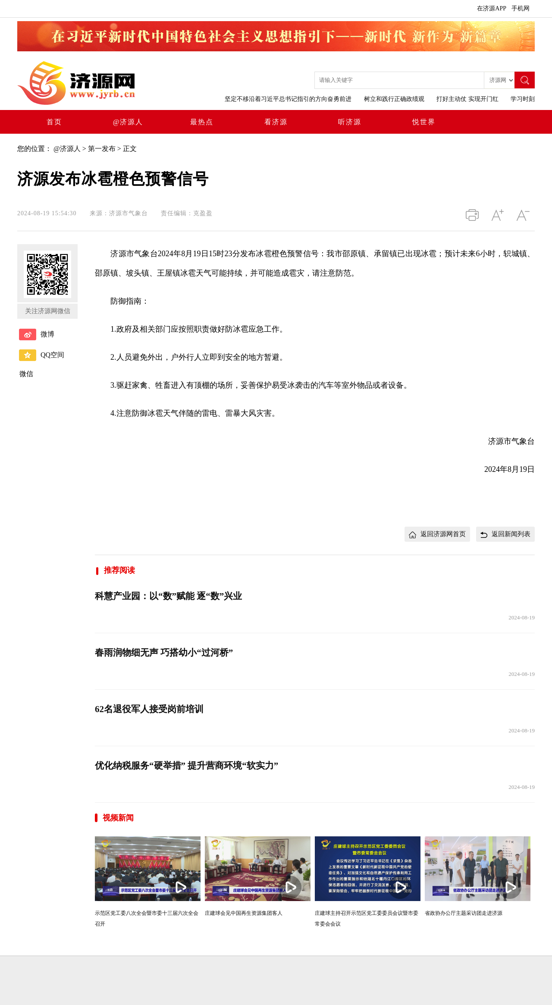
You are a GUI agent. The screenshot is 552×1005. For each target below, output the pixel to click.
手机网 (520, 8)
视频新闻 (118, 817)
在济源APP (491, 8)
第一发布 (102, 148)
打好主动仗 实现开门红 (467, 99)
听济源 (349, 122)
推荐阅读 (115, 570)
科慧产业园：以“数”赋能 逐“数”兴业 (168, 596)
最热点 (201, 122)
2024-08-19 (521, 617)
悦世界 (424, 122)
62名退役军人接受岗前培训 (149, 709)
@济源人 (128, 122)
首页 (54, 122)
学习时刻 (523, 99)
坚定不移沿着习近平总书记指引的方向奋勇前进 (288, 99)
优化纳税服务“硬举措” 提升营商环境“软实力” (186, 765)
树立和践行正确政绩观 (394, 99)
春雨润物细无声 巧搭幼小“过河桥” (164, 652)
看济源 (276, 122)
